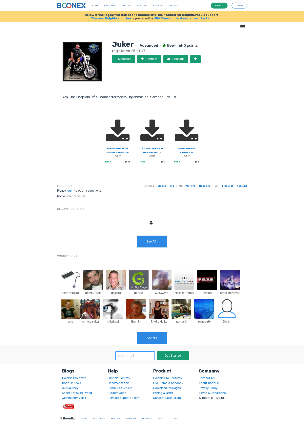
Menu (242, 24)
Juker (117, 155)
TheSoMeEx (159, 321)
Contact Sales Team (167, 398)
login (70, 190)
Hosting (142, 5)
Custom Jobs (117, 393)
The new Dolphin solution (111, 18)
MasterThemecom (186, 293)
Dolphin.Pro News (74, 378)
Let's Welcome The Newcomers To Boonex (152, 152)
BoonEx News (71, 383)
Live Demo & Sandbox (168, 383)
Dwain (227, 321)
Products (227, 185)
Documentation (118, 383)
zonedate (204, 321)
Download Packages (167, 388)
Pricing (126, 5)
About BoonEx (209, 383)
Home (95, 5)
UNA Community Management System (183, 18)
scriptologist (70, 293)
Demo (175, 418)
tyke (70, 321)
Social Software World (77, 393)
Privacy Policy (208, 388)
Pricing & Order (163, 393)
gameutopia (93, 293)
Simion (207, 293)
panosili (181, 321)
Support (158, 5)
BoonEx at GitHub (120, 388)
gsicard (116, 293)
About (173, 5)
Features (110, 5)
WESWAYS (162, 293)
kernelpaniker (90, 321)
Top (172, 185)
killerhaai (113, 321)
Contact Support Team (123, 398)
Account (242, 185)
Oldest (161, 185)
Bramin (136, 321)
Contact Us (207, 378)
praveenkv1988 (230, 293)
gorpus (139, 293)
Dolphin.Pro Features (167, 378)
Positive (190, 185)
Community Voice (74, 398)
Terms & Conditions (212, 393)
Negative (205, 185)
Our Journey (70, 388)
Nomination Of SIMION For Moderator (186, 152)
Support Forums (119, 378)
